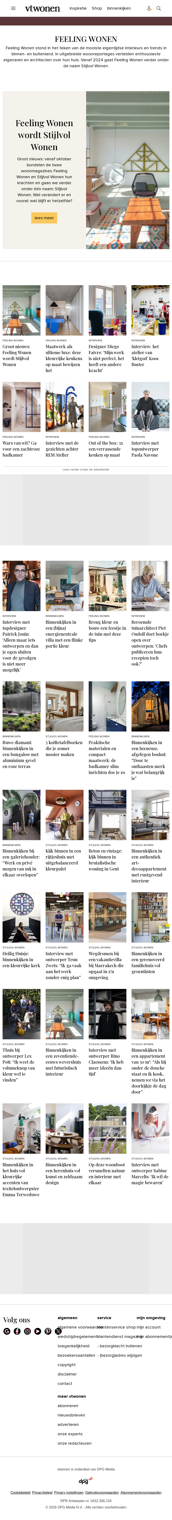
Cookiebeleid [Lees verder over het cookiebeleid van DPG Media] (20, 1492)
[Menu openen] (13, 8)
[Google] (6, 1331)
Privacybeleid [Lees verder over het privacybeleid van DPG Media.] (42, 1492)
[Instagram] (27, 1331)
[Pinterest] (48, 1331)
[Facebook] (17, 1331)
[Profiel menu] (149, 8)
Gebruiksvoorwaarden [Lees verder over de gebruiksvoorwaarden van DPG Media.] (102, 1492)
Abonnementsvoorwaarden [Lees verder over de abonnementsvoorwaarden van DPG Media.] (140, 1492)
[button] (69, 1492)
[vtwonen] (42, 8)
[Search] (159, 8)
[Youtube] (37, 1331)
